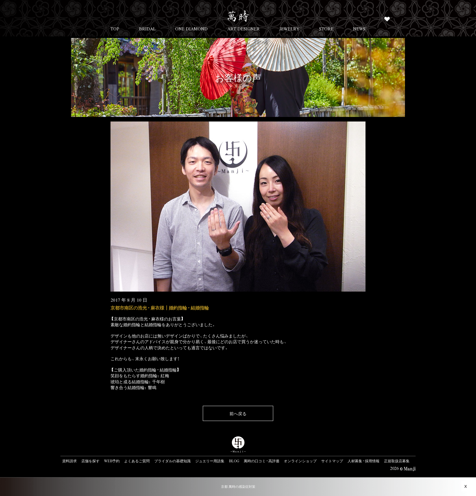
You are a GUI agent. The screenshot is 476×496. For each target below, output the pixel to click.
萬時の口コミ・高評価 (261, 460)
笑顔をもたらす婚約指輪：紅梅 (139, 375)
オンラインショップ (300, 460)
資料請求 (69, 460)
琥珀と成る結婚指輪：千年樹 (137, 381)
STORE (326, 28)
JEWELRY (289, 28)
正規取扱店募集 (397, 460)
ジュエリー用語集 (209, 460)
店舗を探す (90, 460)
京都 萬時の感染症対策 (238, 486)
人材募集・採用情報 (363, 460)
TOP (114, 28)
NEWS (359, 28)
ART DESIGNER (243, 28)
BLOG (234, 460)
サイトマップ (332, 460)
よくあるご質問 (137, 460)
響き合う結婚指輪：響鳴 (133, 387)
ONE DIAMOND (191, 28)
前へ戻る (237, 413)
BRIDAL (147, 28)
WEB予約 (112, 460)
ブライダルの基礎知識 (172, 460)
